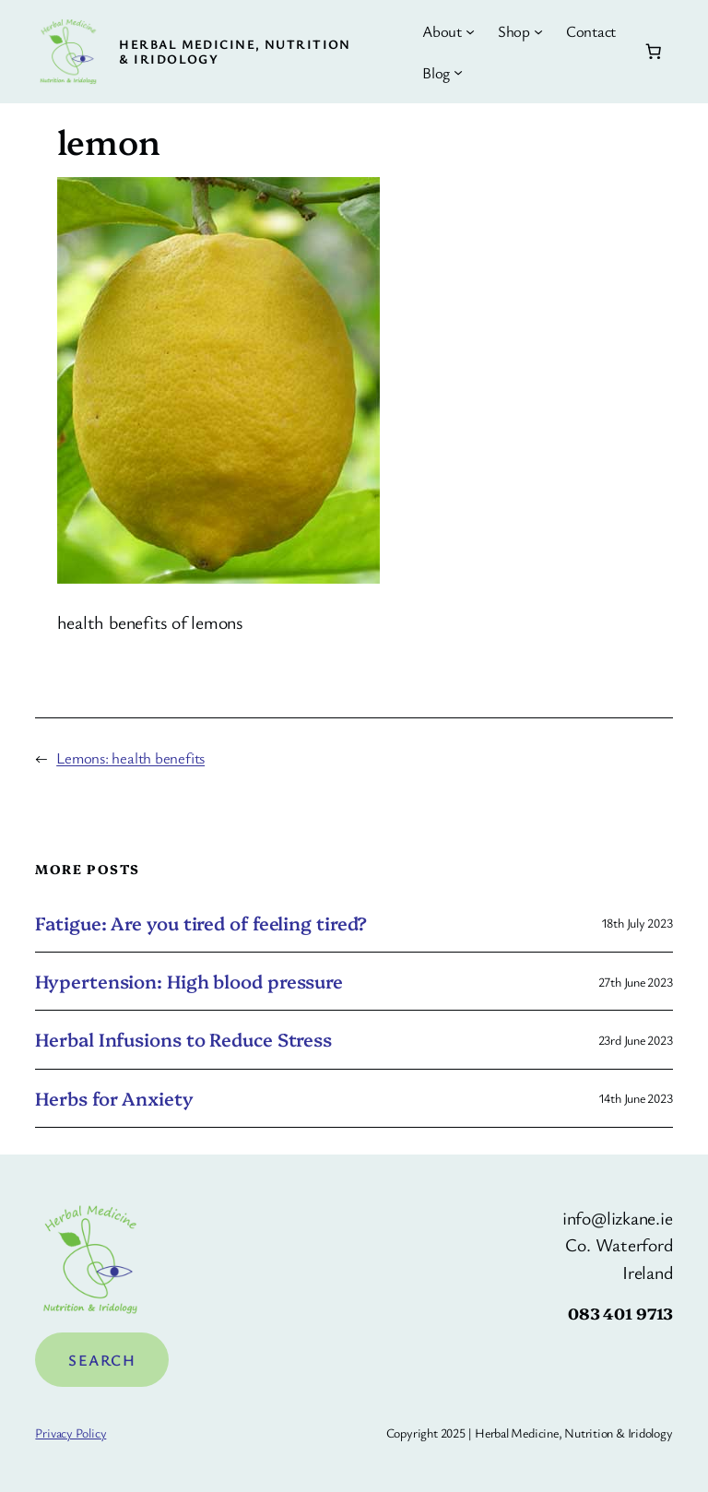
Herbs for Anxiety (114, 1098)
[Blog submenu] (458, 72)
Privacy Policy (70, 1432)
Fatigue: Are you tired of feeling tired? (201, 923)
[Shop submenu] (538, 31)
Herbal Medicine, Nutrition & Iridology (234, 51)
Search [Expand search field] (102, 1359)
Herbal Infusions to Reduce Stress (183, 1039)
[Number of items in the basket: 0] (652, 51)
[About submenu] (470, 31)
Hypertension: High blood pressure (189, 981)
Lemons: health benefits (130, 757)
